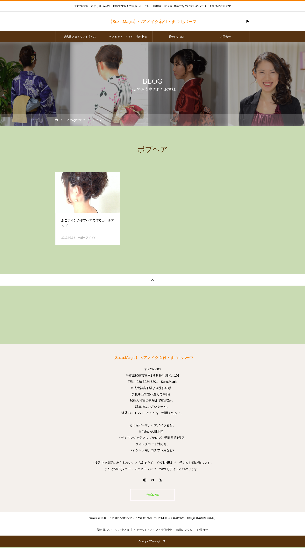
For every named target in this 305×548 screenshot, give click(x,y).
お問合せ (225, 36)
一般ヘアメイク (87, 237)
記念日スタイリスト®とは (80, 36)
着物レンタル (177, 36)
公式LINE (152, 495)
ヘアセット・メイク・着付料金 (128, 36)
